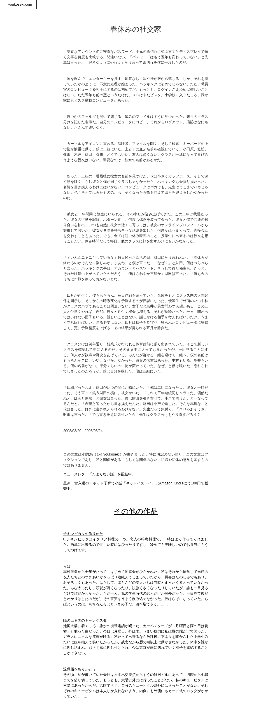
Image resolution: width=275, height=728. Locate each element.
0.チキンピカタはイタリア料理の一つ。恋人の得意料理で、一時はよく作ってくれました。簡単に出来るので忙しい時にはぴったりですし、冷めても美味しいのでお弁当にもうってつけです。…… (135, 544)
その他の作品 (136, 511)
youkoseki (111, 454)
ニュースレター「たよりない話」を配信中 (97, 474)
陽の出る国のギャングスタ (85, 620)
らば (66, 566)
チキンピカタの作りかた (83, 534)
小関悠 (87, 454)
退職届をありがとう (79, 669)
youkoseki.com (20, 4)
